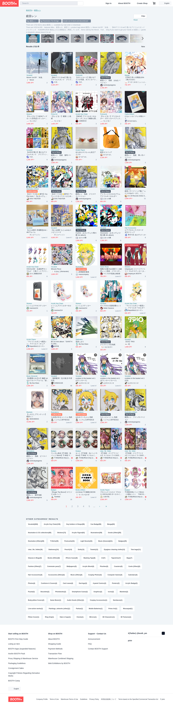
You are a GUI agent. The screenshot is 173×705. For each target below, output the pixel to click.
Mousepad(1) (128, 608)
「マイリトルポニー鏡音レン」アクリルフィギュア (36, 343)
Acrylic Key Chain (82, 114)
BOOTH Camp (14, 681)
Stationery (79, 339)
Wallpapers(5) (72, 566)
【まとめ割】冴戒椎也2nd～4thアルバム (37, 231)
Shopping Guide (54, 644)
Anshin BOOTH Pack (16, 654)
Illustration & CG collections (60, 189)
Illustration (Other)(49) (36, 541)
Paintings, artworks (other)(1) (59, 608)
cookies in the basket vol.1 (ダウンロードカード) (110, 379)
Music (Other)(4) (76, 575)
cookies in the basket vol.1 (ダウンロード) (85, 379)
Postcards (79, 75)
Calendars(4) (132, 575)
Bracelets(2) (45, 592)
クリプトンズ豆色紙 (107, 344)
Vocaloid (29, 75)
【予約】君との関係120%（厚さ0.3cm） (134, 78)
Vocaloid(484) (33, 524)
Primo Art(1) (112, 608)
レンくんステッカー (83, 306)
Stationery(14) (53, 549)
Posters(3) (116, 583)
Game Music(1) (55, 600)
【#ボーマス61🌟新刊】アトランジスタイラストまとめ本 (62, 195)
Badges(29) (122, 541)
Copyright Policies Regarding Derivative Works (24, 674)
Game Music (104, 267)
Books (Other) (80, 490)
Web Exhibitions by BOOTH (59, 663)
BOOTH (29, 10)
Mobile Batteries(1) (95, 608)
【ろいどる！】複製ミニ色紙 (61, 117)
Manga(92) (111, 524)
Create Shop (142, 3)
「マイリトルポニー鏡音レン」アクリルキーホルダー (135, 307)
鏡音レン (37, 10)
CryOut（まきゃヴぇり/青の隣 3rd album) (86, 234)
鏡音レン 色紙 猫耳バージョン (61, 156)
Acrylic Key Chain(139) (52, 524)
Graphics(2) (98, 592)
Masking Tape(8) (89, 558)
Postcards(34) (69, 541)
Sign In (109, 3)
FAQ (90, 644)
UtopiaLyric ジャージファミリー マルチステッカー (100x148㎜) (135, 270)
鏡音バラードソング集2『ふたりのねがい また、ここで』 (135, 192)
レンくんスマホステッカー (36, 306)
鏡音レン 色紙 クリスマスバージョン (86, 195)
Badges (53, 451)
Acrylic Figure (80, 150)
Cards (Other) (129, 114)
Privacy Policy (94, 699)
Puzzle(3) (31, 592)
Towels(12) (94, 549)
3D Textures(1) (126, 617)
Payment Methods (55, 649)
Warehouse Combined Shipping (60, 658)
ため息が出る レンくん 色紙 (61, 417)
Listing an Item (14, 644)
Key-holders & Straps (107, 189)
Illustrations (104, 75)
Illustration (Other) (32, 189)
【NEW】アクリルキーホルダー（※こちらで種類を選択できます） (86, 117)
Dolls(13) (81, 549)
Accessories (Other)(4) (56, 575)
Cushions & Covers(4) (49, 583)
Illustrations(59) (96, 533)
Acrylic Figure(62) (78, 533)
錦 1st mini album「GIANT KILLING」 (61, 343)
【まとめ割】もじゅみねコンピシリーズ (61, 231)
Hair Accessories (130, 228)
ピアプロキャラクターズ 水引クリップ (135, 231)
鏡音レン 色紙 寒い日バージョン (135, 156)
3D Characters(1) (108, 617)
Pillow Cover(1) (33, 617)
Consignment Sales (16, 668)
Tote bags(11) (136, 549)
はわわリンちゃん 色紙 (84, 417)
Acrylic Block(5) (88, 566)
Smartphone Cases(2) (80, 592)
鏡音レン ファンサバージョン (135, 418)
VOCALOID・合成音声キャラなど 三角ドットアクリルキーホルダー (36, 270)
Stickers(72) (61, 533)
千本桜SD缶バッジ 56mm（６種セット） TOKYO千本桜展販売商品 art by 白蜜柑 (135, 493)
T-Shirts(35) (54, 541)
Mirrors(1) (92, 617)
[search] (75, 3)
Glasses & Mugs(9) (35, 558)
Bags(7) (129, 558)
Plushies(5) (104, 566)
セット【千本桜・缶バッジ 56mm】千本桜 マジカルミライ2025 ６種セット (86, 454)
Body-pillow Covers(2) (36, 600)
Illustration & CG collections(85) (39, 533)
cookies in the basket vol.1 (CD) (135, 379)
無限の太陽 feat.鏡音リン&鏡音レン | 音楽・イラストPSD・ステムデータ (111, 270)
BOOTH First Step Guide (18, 639)
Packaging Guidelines (16, 663)
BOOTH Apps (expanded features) (22, 649)
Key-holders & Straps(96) (75, 524)
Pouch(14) (68, 549)
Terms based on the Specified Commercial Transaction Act (138, 699)
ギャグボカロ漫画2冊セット (110, 306)
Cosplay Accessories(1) (98, 600)
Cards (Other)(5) (134, 566)
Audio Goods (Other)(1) (75, 600)
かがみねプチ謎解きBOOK (86, 492)
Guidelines (83, 699)
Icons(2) (111, 592)
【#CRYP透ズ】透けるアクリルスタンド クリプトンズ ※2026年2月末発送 (36, 153)
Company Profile (42, 699)
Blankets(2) (124, 592)
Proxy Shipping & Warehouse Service (23, 658)
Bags (102, 150)
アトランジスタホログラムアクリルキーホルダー (110, 195)
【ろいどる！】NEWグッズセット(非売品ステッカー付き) (36, 117)
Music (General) (31, 376)
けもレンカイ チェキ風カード (135, 117)
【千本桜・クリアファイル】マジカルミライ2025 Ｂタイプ (110, 454)
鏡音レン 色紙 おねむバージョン (110, 81)
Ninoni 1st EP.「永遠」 (35, 77)
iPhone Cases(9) (72, 558)
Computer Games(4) (115, 575)
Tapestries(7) (116, 558)
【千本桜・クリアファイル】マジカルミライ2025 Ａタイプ (135, 454)
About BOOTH (124, 3)
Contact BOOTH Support (98, 649)
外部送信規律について (108, 699)
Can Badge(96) (96, 524)
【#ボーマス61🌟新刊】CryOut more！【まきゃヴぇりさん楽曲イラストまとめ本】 (36, 195)
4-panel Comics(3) (99, 583)
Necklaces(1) (117, 600)
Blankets (29, 412)
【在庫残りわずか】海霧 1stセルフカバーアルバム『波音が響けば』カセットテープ (37, 379)
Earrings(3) (83, 583)
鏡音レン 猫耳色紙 (34, 495)
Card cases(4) (68, 583)
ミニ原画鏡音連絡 (82, 272)
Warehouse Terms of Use (69, 699)
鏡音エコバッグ (106, 152)
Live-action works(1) (35, 608)
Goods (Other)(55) (114, 533)
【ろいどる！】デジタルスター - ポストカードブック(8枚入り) (111, 117)
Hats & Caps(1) (65, 617)
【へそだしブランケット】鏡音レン (36, 415)
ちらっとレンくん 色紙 (108, 417)
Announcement (94, 639)
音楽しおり (80, 342)
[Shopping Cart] (154, 3)
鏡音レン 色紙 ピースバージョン (36, 457)
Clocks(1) (80, 617)
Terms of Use (54, 699)
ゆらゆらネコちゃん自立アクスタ (86, 153)
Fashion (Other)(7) (34, 566)
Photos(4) (31, 583)
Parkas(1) (79, 608)
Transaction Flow (55, 654)
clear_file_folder (105, 451)
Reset (136, 20)
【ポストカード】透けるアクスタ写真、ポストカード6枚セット (86, 78)
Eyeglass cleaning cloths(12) (114, 549)
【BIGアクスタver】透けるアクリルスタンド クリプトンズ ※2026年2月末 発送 (61, 78)
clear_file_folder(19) (35, 549)
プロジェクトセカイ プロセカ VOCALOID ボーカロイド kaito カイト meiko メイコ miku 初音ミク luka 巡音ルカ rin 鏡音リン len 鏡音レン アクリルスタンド (111, 493)
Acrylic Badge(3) (131, 583)
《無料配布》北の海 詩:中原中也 (61, 379)
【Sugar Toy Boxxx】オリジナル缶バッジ (61, 493)
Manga (127, 75)
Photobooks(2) (60, 592)
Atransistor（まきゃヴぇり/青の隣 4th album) (110, 234)
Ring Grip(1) (49, 617)
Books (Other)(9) (54, 558)
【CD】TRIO (129, 342)
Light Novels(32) (86, 541)
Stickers (29, 114)
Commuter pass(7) (54, 566)
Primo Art (54, 114)
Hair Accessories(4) (35, 575)
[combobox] (49, 3)
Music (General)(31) (105, 541)
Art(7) (103, 558)
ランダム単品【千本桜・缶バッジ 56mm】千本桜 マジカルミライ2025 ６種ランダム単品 (61, 454)
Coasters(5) (118, 566)
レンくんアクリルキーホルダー (61, 307)
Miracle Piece (56, 269)
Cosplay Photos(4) (95, 575)
